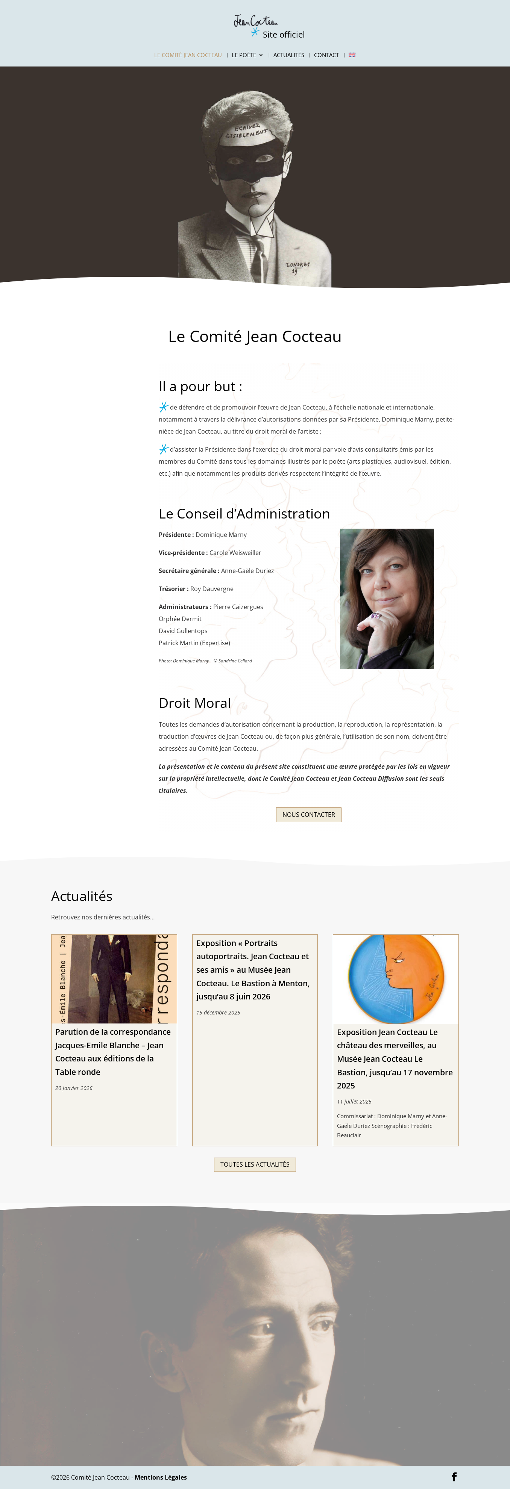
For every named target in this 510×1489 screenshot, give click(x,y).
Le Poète (244, 55)
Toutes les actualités (255, 1164)
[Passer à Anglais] (352, 59)
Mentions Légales (161, 1477)
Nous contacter (308, 814)
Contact (326, 55)
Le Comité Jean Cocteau (188, 55)
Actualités (288, 55)
